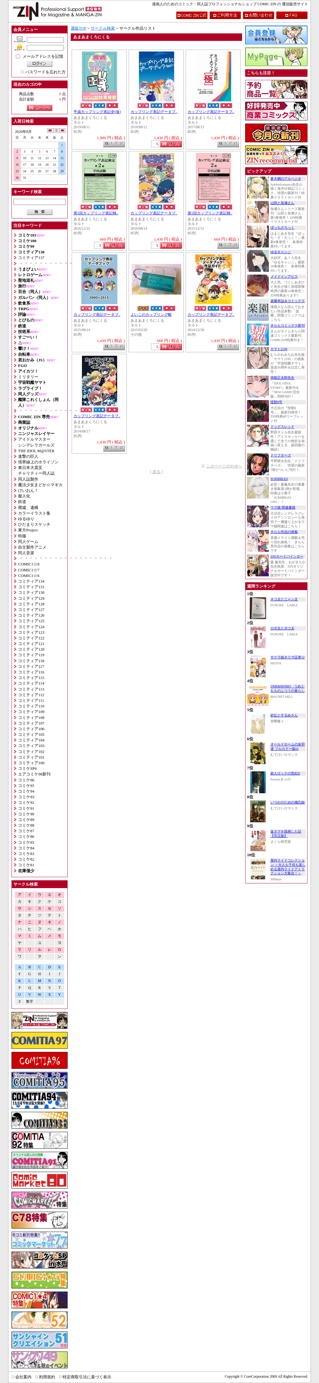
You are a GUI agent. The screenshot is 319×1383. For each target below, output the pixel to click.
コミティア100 (31, 762)
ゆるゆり (26, 518)
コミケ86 (26, 836)
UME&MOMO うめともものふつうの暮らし (287, 688)
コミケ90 (26, 814)
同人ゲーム (28, 541)
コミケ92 (26, 802)
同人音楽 (26, 552)
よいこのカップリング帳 (151, 315)
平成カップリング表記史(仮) (97, 112)
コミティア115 (31, 677)
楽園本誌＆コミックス (287, 301)
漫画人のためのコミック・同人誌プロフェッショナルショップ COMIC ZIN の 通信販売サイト (230, 4)
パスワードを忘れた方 (45, 72)
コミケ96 (26, 780)
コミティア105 (31, 734)
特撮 (22, 536)
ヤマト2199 (278, 349)
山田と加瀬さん (282, 203)
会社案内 (23, 1377)
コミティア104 (31, 740)
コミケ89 (26, 819)
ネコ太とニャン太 (284, 599)
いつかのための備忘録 (287, 802)
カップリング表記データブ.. (154, 112)
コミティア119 (31, 654)
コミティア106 (31, 728)
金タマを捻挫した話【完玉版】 (285, 834)
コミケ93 (26, 796)
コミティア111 (31, 700)
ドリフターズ (280, 455)
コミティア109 (31, 711)
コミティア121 (31, 643)
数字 (29, 1001)
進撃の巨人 (28, 456)
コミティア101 (31, 757)
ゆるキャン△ (280, 252)
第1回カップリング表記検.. (96, 213)
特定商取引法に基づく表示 (87, 1377)
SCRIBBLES (279, 479)
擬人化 (24, 496)
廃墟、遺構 (28, 507)
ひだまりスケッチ (34, 524)
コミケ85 (26, 842)
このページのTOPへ (224, 466)
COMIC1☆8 (29, 564)
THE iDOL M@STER (36, 450)
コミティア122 (31, 638)
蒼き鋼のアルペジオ (285, 178)
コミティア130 (31, 592)
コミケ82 (26, 859)
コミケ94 (26, 791)
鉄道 (22, 501)
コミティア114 (31, 683)
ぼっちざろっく (282, 227)
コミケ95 (26, 785)
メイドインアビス (284, 276)
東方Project (28, 530)
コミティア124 (31, 626)
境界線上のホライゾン (38, 462)
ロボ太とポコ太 (282, 628)
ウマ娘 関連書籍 (282, 507)
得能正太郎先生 (282, 377)
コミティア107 (31, 723)
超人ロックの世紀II (285, 773)
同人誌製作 (28, 479)
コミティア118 (31, 660)
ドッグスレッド (282, 426)
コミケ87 (26, 830)
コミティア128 (31, 604)
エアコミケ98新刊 (34, 774)
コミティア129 (31, 598)
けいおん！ (28, 490)
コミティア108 (31, 717)
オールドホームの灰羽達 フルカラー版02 (287, 746)
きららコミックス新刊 (287, 325)
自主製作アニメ (32, 547)
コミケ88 (26, 825)
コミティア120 (31, 649)
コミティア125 (31, 620)
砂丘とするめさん (284, 715)
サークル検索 (103, 28)
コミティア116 (31, 672)
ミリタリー (28, 376)
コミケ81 (26, 865)
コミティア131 (31, 586)
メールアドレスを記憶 (43, 56)
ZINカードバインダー (286, 556)
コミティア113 (31, 689)
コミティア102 (31, 751)
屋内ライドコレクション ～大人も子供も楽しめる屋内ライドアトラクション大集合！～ (288, 867)
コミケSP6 (27, 768)
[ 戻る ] (156, 471)
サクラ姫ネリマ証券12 (287, 657)
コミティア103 (31, 745)
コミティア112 (31, 694)
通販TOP (78, 28)
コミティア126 (31, 615)
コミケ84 (26, 848)
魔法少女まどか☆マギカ (40, 484)
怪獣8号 (276, 402)
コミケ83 (26, 853)
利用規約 (47, 1377)
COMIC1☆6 (29, 575)
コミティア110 (31, 706)
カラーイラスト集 (34, 513)
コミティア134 (31, 581)
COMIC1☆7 (29, 570)
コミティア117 (31, 666)
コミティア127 (31, 609)
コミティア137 (31, 257)
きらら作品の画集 (284, 532)
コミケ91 (26, 808)
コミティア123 (31, 632)
